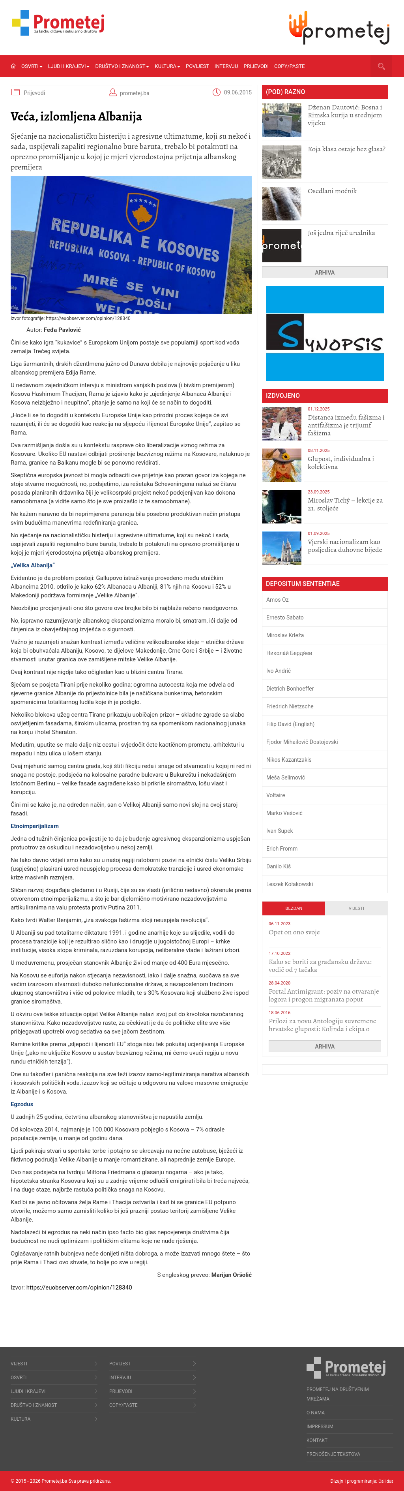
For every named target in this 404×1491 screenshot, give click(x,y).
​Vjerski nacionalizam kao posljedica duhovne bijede (345, 545)
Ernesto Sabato (285, 617)
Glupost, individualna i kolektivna (341, 462)
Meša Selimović (285, 777)
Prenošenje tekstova (333, 1454)
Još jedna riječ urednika (341, 232)
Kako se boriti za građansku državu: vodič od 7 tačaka (320, 965)
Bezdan (294, 908)
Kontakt (317, 1440)
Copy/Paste (289, 66)
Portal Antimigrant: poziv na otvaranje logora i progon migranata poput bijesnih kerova (324, 999)
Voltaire (275, 795)
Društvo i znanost (122, 66)
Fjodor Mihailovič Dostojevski (302, 742)
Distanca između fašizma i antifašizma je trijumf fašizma (346, 425)
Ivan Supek (279, 831)
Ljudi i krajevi (69, 66)
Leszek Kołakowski (289, 884)
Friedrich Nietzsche (290, 706)
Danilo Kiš (278, 866)
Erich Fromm (281, 848)
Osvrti (32, 66)
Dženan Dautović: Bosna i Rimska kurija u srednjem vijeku (345, 115)
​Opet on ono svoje (294, 932)
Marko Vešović (284, 813)
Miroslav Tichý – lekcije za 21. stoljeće (345, 504)
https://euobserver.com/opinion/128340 (79, 1287)
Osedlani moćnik (332, 191)
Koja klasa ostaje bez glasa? (346, 149)
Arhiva (325, 272)
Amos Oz (277, 600)
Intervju (226, 66)
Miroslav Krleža (285, 635)
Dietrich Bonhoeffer (290, 688)
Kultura (167, 66)
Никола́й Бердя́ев (289, 653)
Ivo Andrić (278, 671)
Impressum (320, 1426)
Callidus (384, 1481)
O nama (316, 1413)
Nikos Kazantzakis (289, 760)
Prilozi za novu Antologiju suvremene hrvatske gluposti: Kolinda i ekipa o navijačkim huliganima (322, 1028)
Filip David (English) (290, 724)
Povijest (197, 66)
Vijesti (356, 908)
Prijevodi (256, 66)
